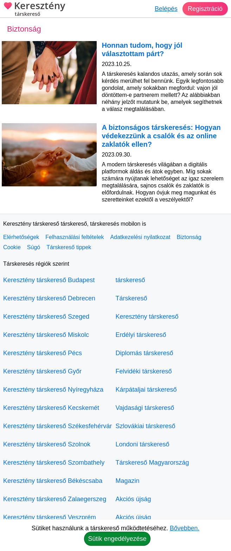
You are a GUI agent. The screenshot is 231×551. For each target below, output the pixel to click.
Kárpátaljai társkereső (146, 389)
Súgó (33, 247)
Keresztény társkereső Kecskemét (51, 407)
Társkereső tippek (68, 247)
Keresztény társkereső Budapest (49, 280)
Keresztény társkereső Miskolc (46, 334)
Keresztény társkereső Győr (42, 371)
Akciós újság (133, 499)
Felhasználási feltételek (74, 237)
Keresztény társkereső (147, 316)
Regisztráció (205, 8)
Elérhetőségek (21, 237)
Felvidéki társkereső (144, 371)
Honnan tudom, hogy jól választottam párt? (142, 49)
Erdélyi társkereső (141, 334)
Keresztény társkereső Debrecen (49, 298)
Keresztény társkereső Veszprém (49, 517)
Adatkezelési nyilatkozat (140, 237)
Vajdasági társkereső (145, 407)
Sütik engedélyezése (117, 538)
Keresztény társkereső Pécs (42, 353)
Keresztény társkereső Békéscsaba (52, 480)
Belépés (166, 8)
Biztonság (189, 237)
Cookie (12, 247)
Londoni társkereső (142, 444)
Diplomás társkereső (144, 353)
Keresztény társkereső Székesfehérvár (57, 426)
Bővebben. (184, 528)
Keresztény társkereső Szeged (46, 316)
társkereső (130, 280)
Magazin (128, 480)
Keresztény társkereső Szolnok (46, 444)
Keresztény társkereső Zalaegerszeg (54, 499)
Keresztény (34, 9)
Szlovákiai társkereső (145, 426)
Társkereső (131, 298)
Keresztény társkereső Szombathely (53, 462)
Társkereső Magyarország (152, 462)
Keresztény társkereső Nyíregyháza (53, 389)
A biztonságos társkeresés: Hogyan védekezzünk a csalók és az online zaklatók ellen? (161, 136)
